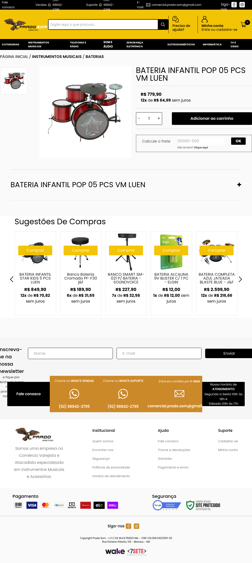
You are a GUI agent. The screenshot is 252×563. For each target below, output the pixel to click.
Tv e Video (234, 44)
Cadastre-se (228, 441)
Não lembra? (192, 147)
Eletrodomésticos (181, 44)
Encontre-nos (102, 450)
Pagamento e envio (173, 467)
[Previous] (12, 279)
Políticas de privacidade (111, 467)
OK (239, 141)
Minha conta (228, 450)
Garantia (165, 458)
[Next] (240, 279)
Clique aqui (201, 147)
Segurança (100, 458)
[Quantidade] (149, 118)
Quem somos (102, 441)
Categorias (10, 44)
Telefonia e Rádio (78, 44)
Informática (212, 44)
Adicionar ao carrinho (211, 118)
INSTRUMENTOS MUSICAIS (57, 56)
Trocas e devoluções (174, 450)
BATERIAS (94, 56)
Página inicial (14, 56)
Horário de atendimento (111, 476)
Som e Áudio (108, 44)
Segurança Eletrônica (134, 44)
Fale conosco (168, 441)
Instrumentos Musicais (38, 44)
